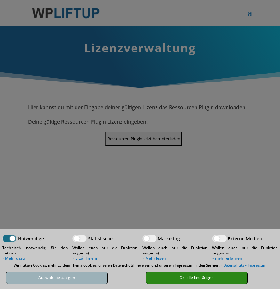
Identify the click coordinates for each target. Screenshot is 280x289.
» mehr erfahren (227, 258)
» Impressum (255, 265)
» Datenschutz (232, 265)
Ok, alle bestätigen (197, 277)
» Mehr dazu (13, 258)
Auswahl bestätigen (56, 277)
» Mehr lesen (154, 258)
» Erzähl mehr (85, 258)
